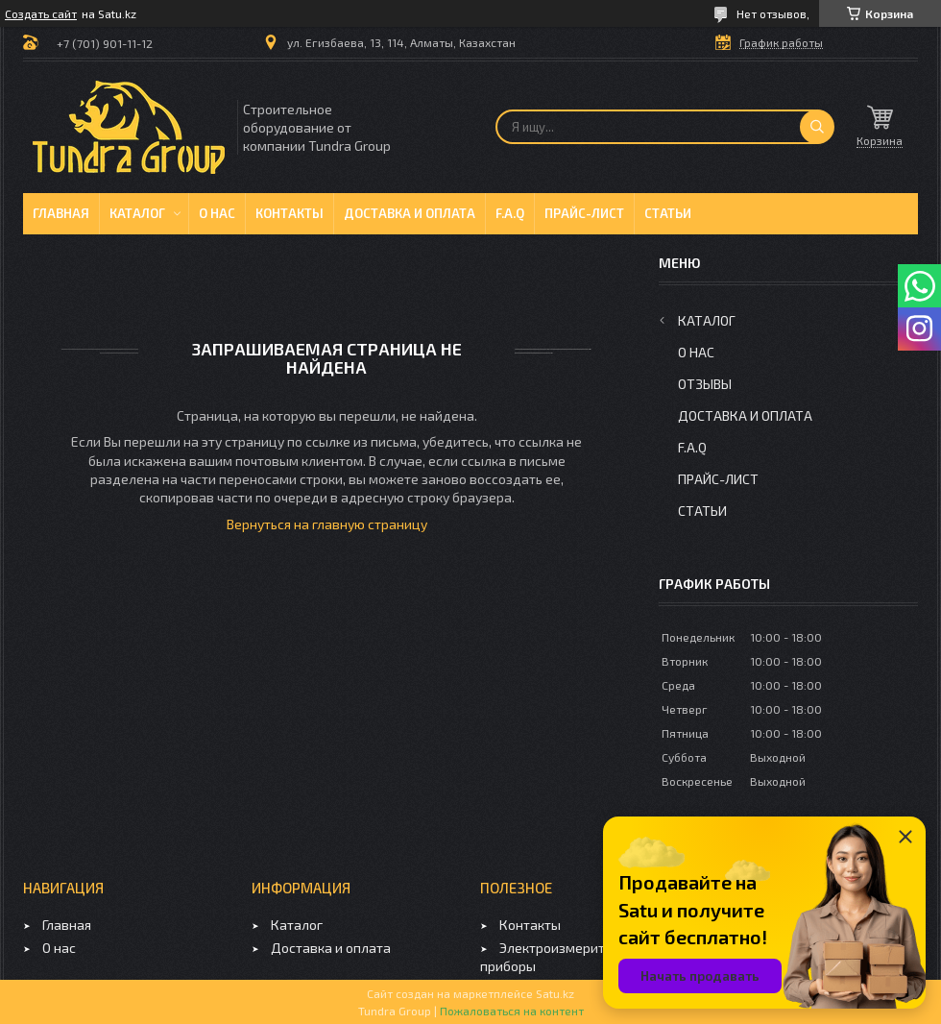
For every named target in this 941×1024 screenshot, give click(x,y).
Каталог (137, 213)
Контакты (289, 213)
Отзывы (705, 384)
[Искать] (817, 127)
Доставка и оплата (409, 213)
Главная (61, 213)
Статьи (667, 213)
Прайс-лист (584, 213)
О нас (217, 213)
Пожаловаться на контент (512, 1010)
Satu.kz (555, 993)
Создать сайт (41, 13)
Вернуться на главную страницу (327, 524)
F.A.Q (509, 213)
